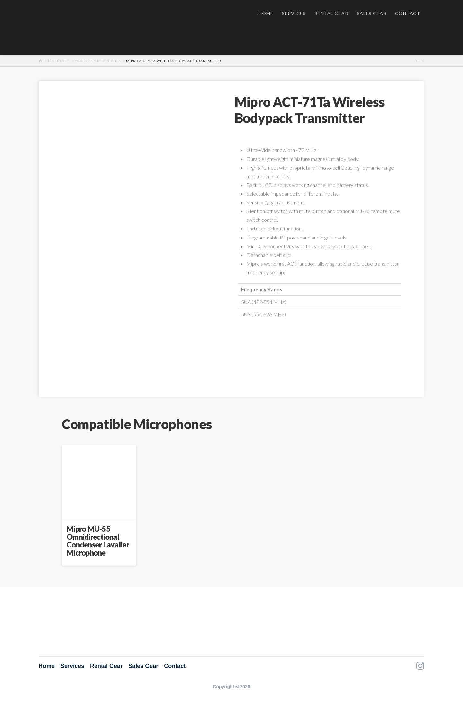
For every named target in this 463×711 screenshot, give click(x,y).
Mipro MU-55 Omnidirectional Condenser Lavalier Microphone (98, 540)
